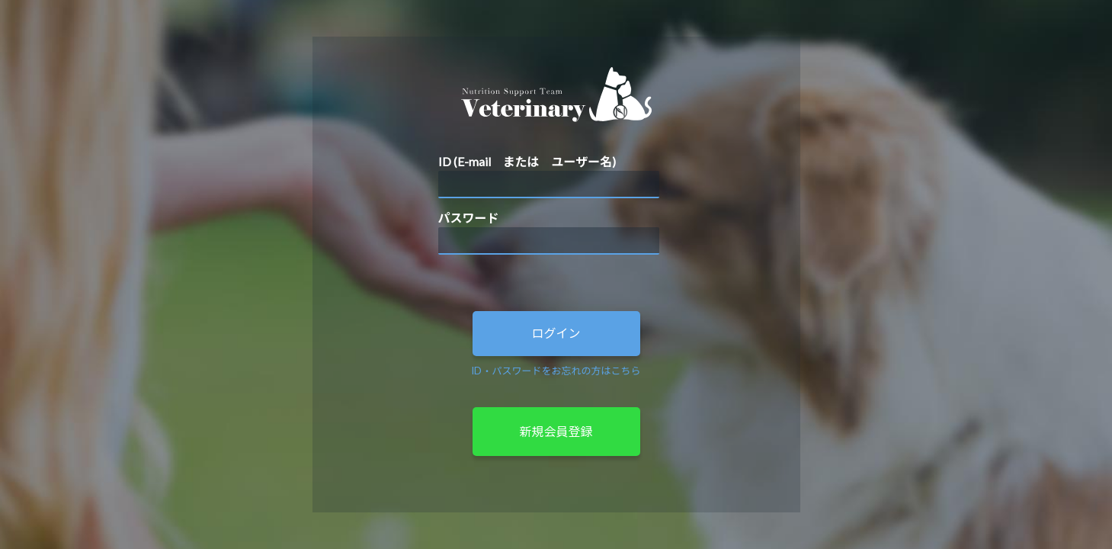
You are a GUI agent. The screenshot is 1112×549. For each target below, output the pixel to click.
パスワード (468, 217)
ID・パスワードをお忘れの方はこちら (555, 370)
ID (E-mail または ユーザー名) (527, 161)
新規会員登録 (555, 431)
